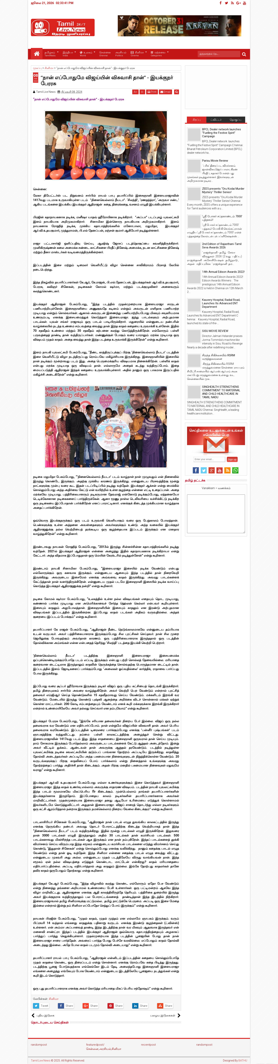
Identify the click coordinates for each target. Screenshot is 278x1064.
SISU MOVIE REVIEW (215, 331)
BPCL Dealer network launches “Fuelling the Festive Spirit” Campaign (221, 133)
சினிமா (137, 54)
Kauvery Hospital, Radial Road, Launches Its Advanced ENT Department (221, 303)
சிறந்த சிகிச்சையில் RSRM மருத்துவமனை (218, 357)
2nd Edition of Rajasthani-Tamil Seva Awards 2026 (222, 245)
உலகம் (86, 54)
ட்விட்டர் (216, 119)
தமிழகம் (50, 54)
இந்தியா (68, 54)
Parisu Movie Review (215, 160)
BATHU (242, 1060)
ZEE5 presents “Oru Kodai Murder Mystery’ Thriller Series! (223, 190)
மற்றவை (158, 54)
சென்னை (105, 54)
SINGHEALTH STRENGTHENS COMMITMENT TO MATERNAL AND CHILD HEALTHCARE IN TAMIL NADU (221, 392)
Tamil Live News (40, 1060)
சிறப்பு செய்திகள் (196, 120)
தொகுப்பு (235, 119)
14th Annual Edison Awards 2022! (223, 272)
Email (166, 91)
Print (152, 91)
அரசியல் (120, 54)
